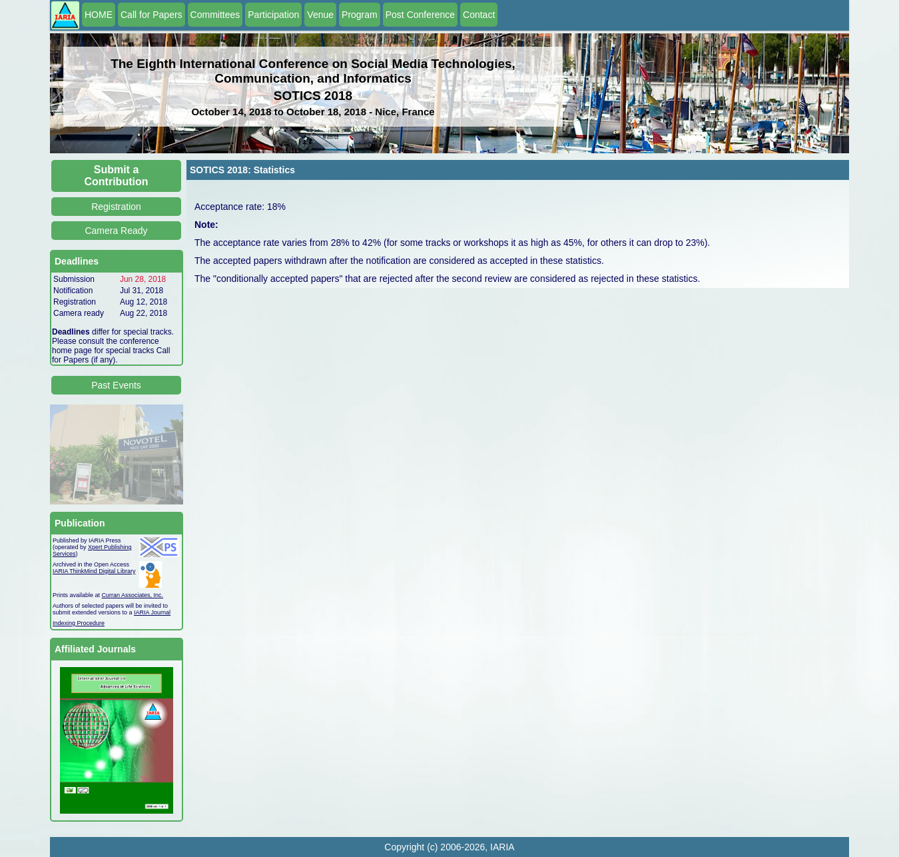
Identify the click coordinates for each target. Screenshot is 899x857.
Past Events (116, 385)
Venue (320, 14)
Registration (116, 206)
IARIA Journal (152, 612)
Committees (215, 14)
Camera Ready (116, 230)
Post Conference (420, 14)
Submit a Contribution (117, 175)
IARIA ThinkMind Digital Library (94, 571)
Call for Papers (151, 14)
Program (360, 14)
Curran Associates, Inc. (133, 595)
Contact (479, 14)
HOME (99, 14)
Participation (273, 14)
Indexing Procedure (79, 623)
